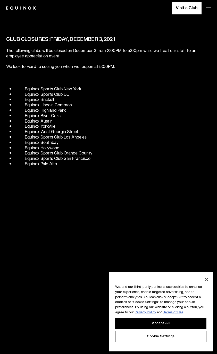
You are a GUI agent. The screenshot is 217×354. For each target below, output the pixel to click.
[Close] (206, 279)
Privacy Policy (145, 312)
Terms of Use (173, 312)
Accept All (161, 323)
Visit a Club (187, 8)
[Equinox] (21, 8)
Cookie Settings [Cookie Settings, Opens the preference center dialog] (161, 336)
